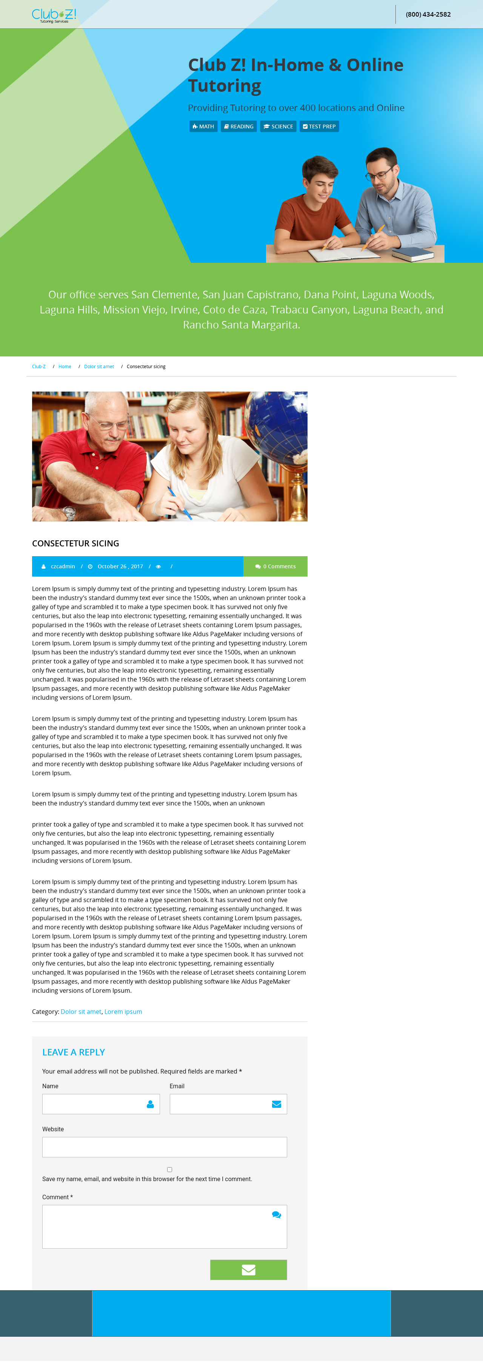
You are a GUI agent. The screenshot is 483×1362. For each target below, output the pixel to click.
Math (203, 127)
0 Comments (275, 567)
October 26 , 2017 (115, 567)
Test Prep (319, 127)
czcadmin (58, 567)
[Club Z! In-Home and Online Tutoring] (54, 16)
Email (177, 1087)
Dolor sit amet (81, 1012)
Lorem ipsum (123, 1012)
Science (278, 127)
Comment (57, 1198)
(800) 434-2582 (428, 15)
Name (50, 1087)
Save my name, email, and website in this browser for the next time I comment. (147, 1180)
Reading (239, 127)
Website (53, 1130)
